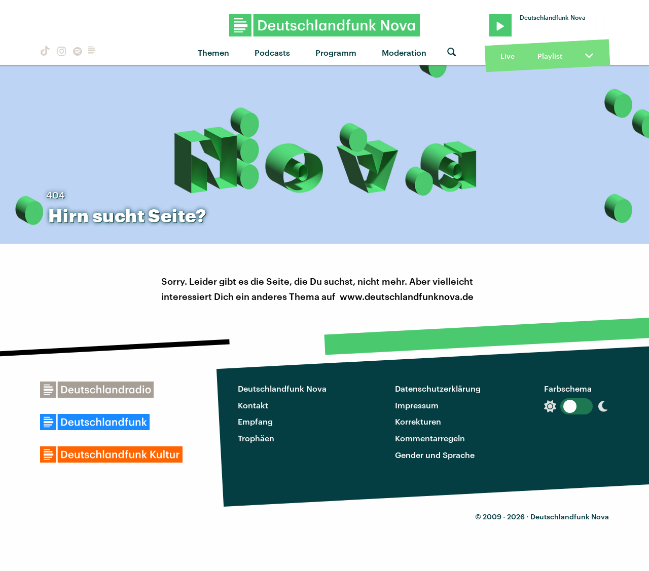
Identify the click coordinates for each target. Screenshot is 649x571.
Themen (213, 52)
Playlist (549, 56)
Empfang (255, 421)
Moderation (404, 52)
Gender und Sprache (435, 455)
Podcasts (272, 52)
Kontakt (253, 405)
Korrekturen (418, 421)
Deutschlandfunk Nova (282, 388)
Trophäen (256, 438)
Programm (335, 52)
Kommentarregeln (430, 438)
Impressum (417, 405)
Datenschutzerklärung (438, 388)
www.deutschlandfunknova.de (407, 296)
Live (507, 56)
